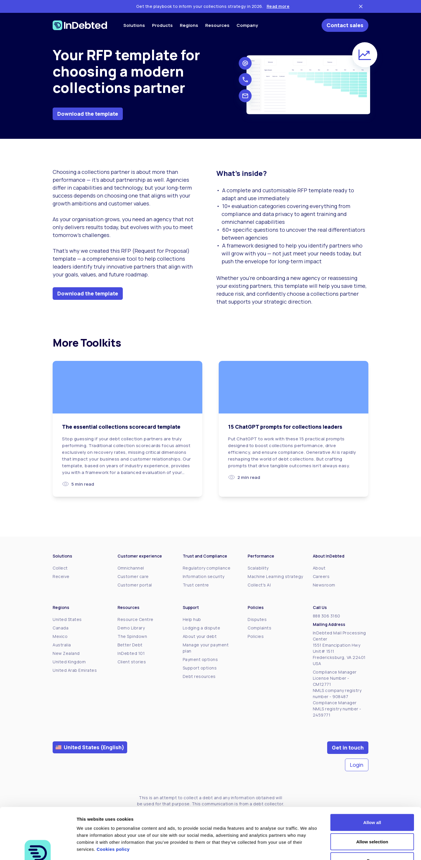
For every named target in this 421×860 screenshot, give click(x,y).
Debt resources (199, 676)
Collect (60, 568)
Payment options (200, 659)
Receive (61, 576)
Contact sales (345, 25)
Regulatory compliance (207, 568)
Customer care (133, 576)
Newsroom (324, 585)
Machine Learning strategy (275, 576)
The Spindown (132, 636)
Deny (372, 821)
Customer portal (135, 585)
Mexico (60, 636)
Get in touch (348, 747)
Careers (321, 576)
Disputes (257, 619)
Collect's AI (259, 585)
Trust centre (196, 585)
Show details (306, 848)
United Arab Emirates (75, 670)
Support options (200, 668)
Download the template (87, 113)
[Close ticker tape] (361, 6)
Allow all (372, 783)
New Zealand (66, 653)
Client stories (132, 662)
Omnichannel (131, 568)
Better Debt (130, 645)
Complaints (259, 628)
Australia (62, 645)
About (319, 568)
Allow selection (372, 802)
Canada (60, 628)
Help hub (192, 619)
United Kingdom (69, 662)
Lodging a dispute (201, 628)
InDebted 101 (131, 653)
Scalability (258, 568)
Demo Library (131, 628)
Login (356, 764)
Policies (256, 636)
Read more (278, 6)
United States (67, 619)
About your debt (200, 636)
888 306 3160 (326, 616)
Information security (204, 576)
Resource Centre (135, 619)
